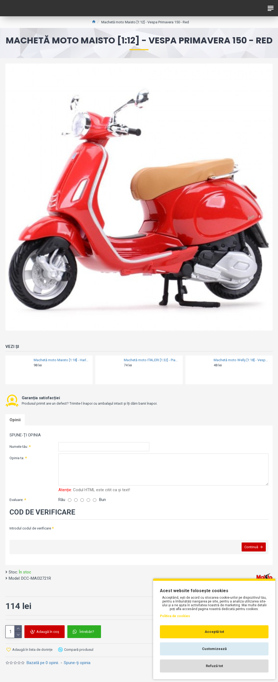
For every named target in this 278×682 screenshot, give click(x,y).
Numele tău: (19, 447)
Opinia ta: (17, 458)
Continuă (251, 547)
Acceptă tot (214, 632)
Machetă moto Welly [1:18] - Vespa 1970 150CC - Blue (241, 360)
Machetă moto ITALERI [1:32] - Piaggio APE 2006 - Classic (151, 360)
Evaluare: (16, 500)
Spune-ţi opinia (77, 662)
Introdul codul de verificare (30, 528)
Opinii (15, 419)
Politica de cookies (175, 616)
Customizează (214, 649)
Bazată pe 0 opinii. (43, 662)
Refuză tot (214, 666)
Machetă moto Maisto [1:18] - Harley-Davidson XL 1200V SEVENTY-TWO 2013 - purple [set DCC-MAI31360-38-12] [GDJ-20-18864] (61, 360)
